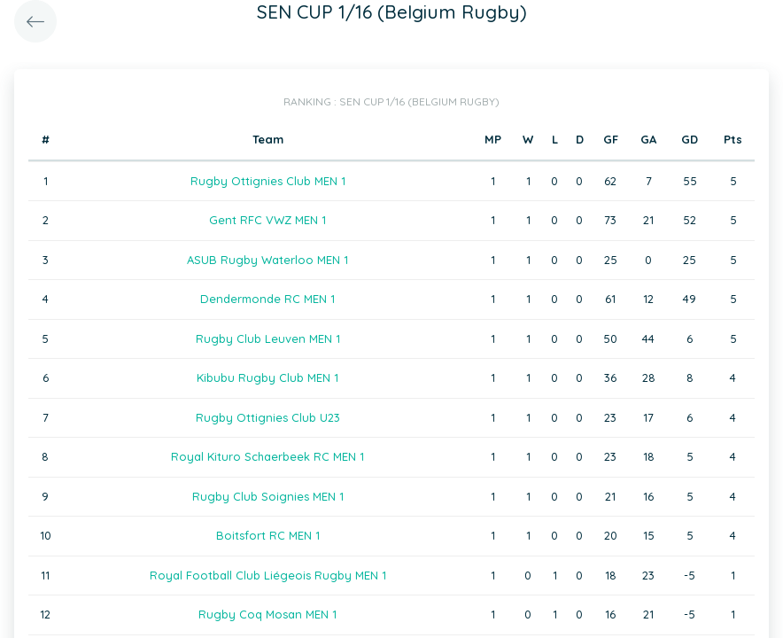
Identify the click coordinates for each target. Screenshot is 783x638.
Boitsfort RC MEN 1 (268, 535)
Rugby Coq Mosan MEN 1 (267, 614)
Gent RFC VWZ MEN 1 (267, 220)
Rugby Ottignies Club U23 (268, 417)
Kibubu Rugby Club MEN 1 (267, 377)
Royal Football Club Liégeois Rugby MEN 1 (268, 575)
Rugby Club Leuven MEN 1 (268, 338)
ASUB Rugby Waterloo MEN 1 (267, 260)
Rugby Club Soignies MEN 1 (268, 496)
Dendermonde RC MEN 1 (267, 299)
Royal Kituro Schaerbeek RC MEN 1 (267, 456)
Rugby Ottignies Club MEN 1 (267, 181)
